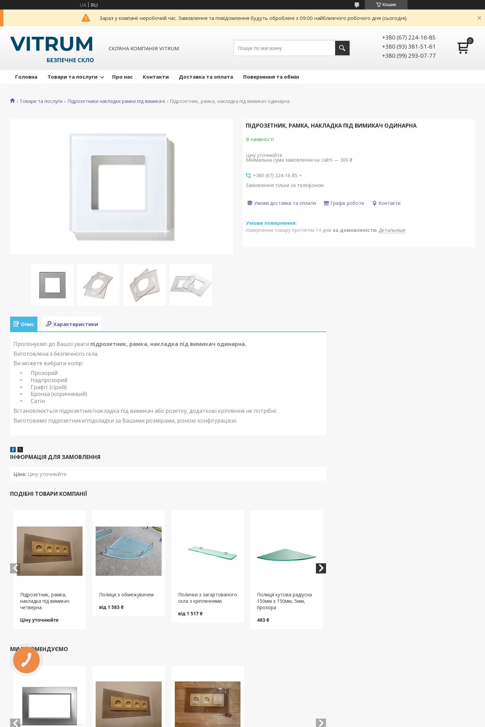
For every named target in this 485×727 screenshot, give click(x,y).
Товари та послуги (72, 76)
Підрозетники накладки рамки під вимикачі (116, 101)
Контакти (156, 76)
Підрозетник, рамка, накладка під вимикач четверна (44, 601)
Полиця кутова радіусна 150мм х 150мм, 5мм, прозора (284, 601)
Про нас (122, 76)
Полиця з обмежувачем (126, 594)
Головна (26, 76)
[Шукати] (342, 48)
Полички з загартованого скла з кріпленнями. (207, 597)
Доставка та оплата (206, 76)
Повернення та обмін (271, 76)
